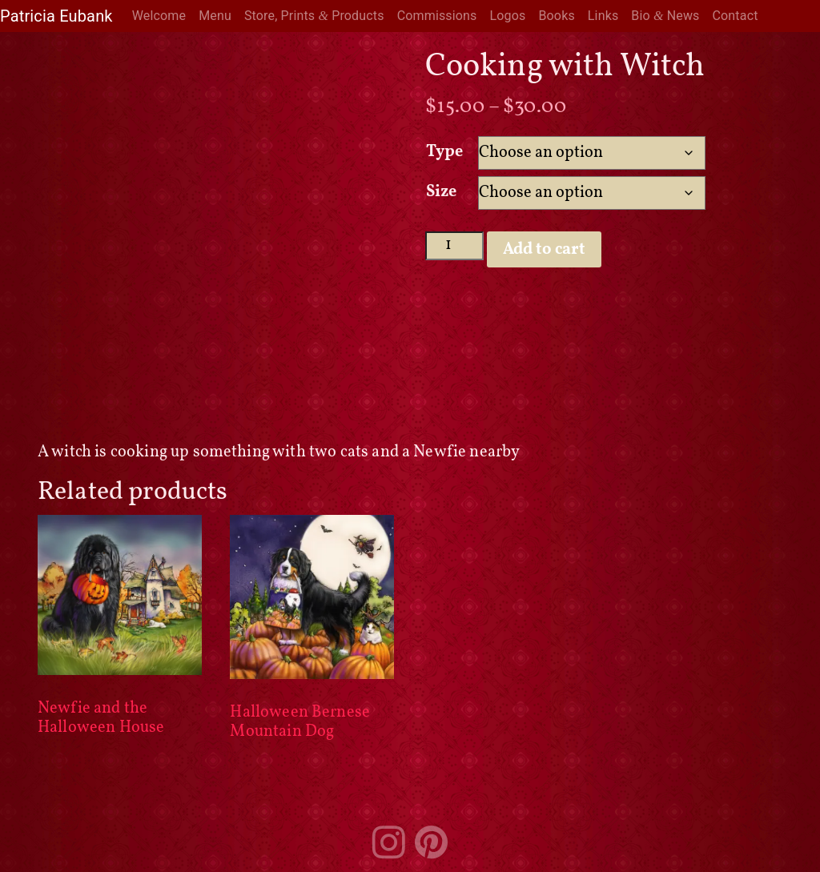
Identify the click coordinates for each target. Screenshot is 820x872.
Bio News (665, 15)
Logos (508, 15)
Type (445, 152)
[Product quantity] (454, 245)
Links (603, 15)
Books (556, 15)
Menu (215, 15)
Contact (735, 15)
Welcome (159, 15)
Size (441, 192)
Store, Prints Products (314, 15)
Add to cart (544, 250)
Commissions (437, 15)
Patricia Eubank (56, 16)
